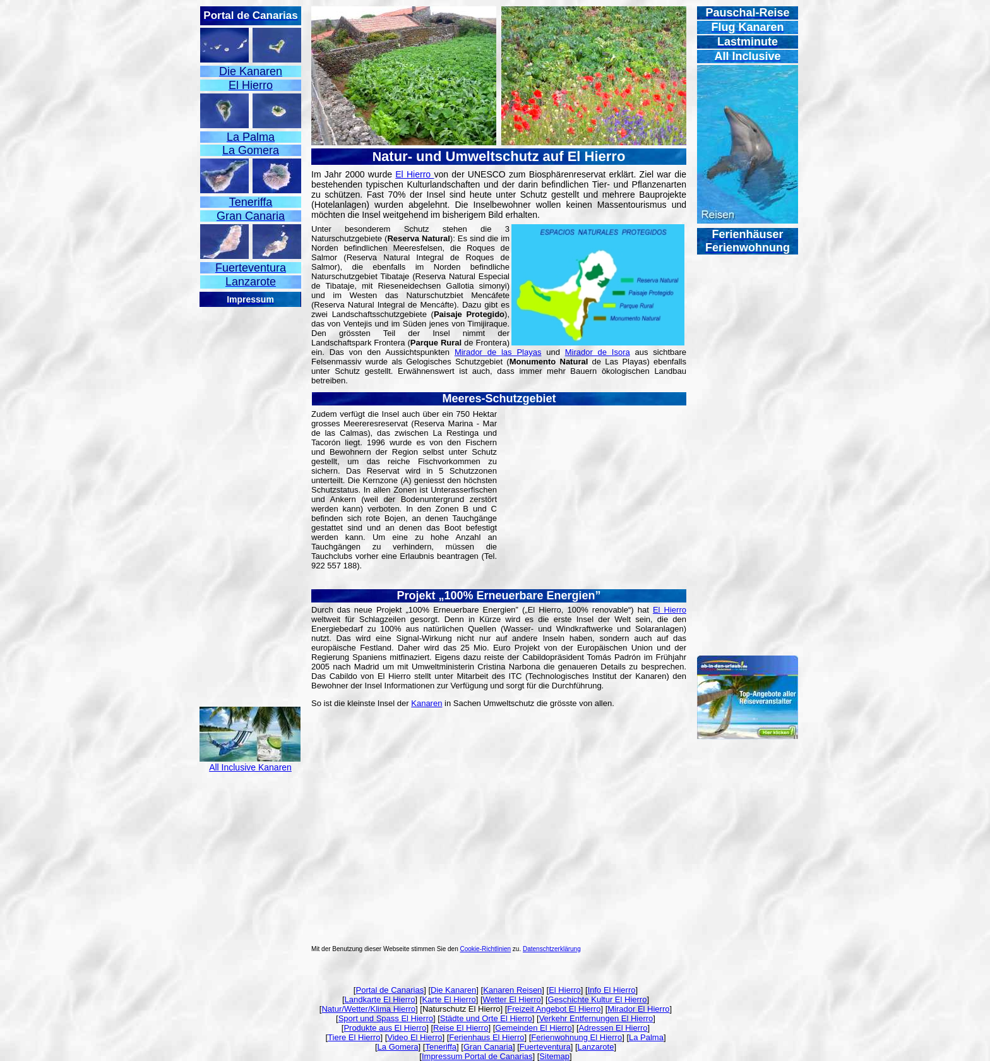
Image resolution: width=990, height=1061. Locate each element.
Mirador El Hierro (638, 1009)
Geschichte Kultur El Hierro (597, 999)
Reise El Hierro (460, 1028)
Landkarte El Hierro (380, 999)
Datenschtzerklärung (552, 948)
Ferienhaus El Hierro (486, 1037)
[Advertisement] (250, 497)
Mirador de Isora (597, 352)
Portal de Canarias (389, 990)
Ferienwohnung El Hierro (576, 1037)
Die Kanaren (453, 990)
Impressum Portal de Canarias (477, 1056)
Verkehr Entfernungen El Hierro (596, 1018)
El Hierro (414, 174)
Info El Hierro (612, 990)
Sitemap (554, 1056)
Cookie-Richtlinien (485, 948)
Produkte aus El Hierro (384, 1028)
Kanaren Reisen (512, 990)
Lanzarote (596, 1047)
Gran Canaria (488, 1047)
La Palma (646, 1037)
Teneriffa (440, 1047)
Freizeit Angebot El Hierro (553, 1009)
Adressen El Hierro (613, 1028)
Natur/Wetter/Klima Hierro (368, 1009)
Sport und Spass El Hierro (385, 1018)
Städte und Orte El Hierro (486, 1018)
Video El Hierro (414, 1037)
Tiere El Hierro (354, 1037)
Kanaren (426, 703)
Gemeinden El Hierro (533, 1028)
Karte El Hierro (448, 999)
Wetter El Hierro (512, 999)
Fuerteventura (545, 1047)
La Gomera (398, 1047)
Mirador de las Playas (498, 352)
